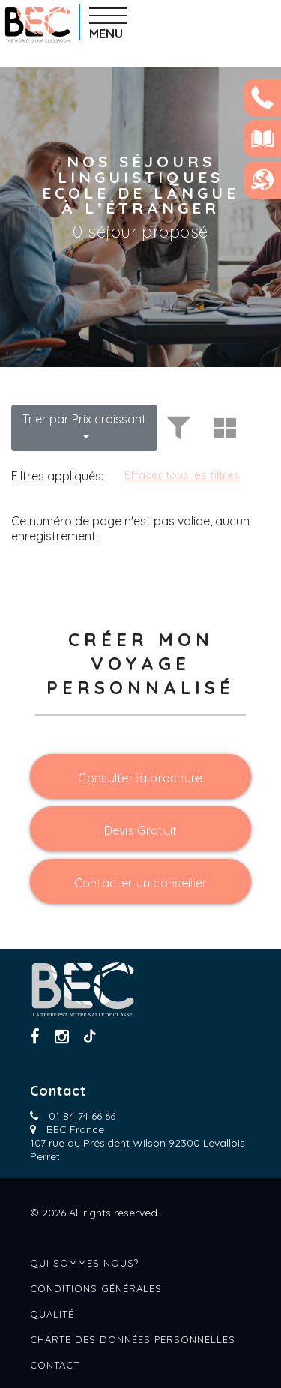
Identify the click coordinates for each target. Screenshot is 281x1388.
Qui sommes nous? (84, 1263)
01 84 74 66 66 (82, 1116)
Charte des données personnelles (132, 1339)
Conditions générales (96, 1288)
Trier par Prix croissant (84, 418)
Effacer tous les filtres (182, 475)
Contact (54, 1365)
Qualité (52, 1314)
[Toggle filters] (176, 428)
